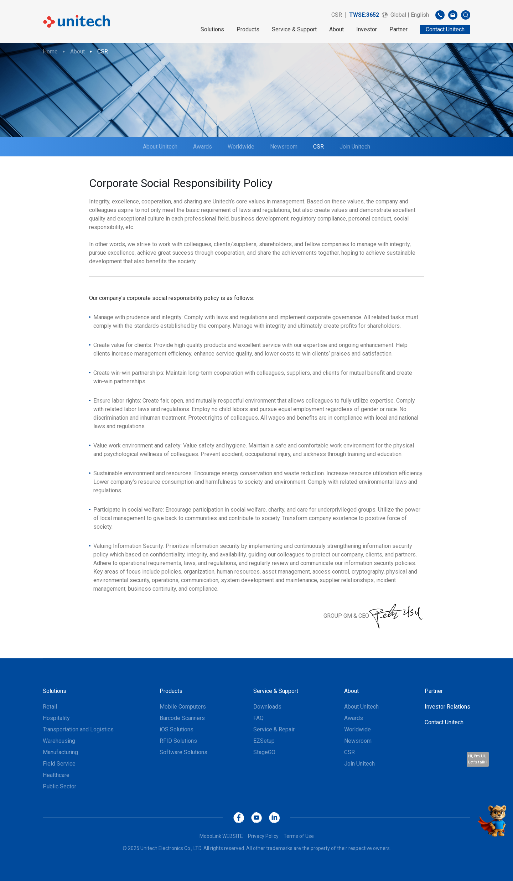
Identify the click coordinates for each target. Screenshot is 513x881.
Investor (366, 29)
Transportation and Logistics (78, 729)
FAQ (258, 718)
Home (50, 51)
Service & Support (294, 29)
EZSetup (264, 740)
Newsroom (283, 146)
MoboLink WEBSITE (221, 836)
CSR (336, 14)
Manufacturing (60, 752)
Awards (202, 146)
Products (248, 29)
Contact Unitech (444, 722)
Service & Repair (274, 729)
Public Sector (59, 786)
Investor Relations (447, 706)
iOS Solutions (176, 729)
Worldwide (241, 146)
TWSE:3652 (364, 14)
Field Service (59, 763)
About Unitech (160, 146)
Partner (398, 29)
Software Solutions (183, 752)
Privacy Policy (263, 836)
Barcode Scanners (182, 718)
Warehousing (59, 740)
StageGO (264, 752)
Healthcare (56, 775)
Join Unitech (355, 146)
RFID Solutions (178, 740)
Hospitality (56, 718)
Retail (50, 706)
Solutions (212, 29)
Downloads (267, 706)
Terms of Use (299, 836)
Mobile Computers (183, 706)
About (336, 29)
